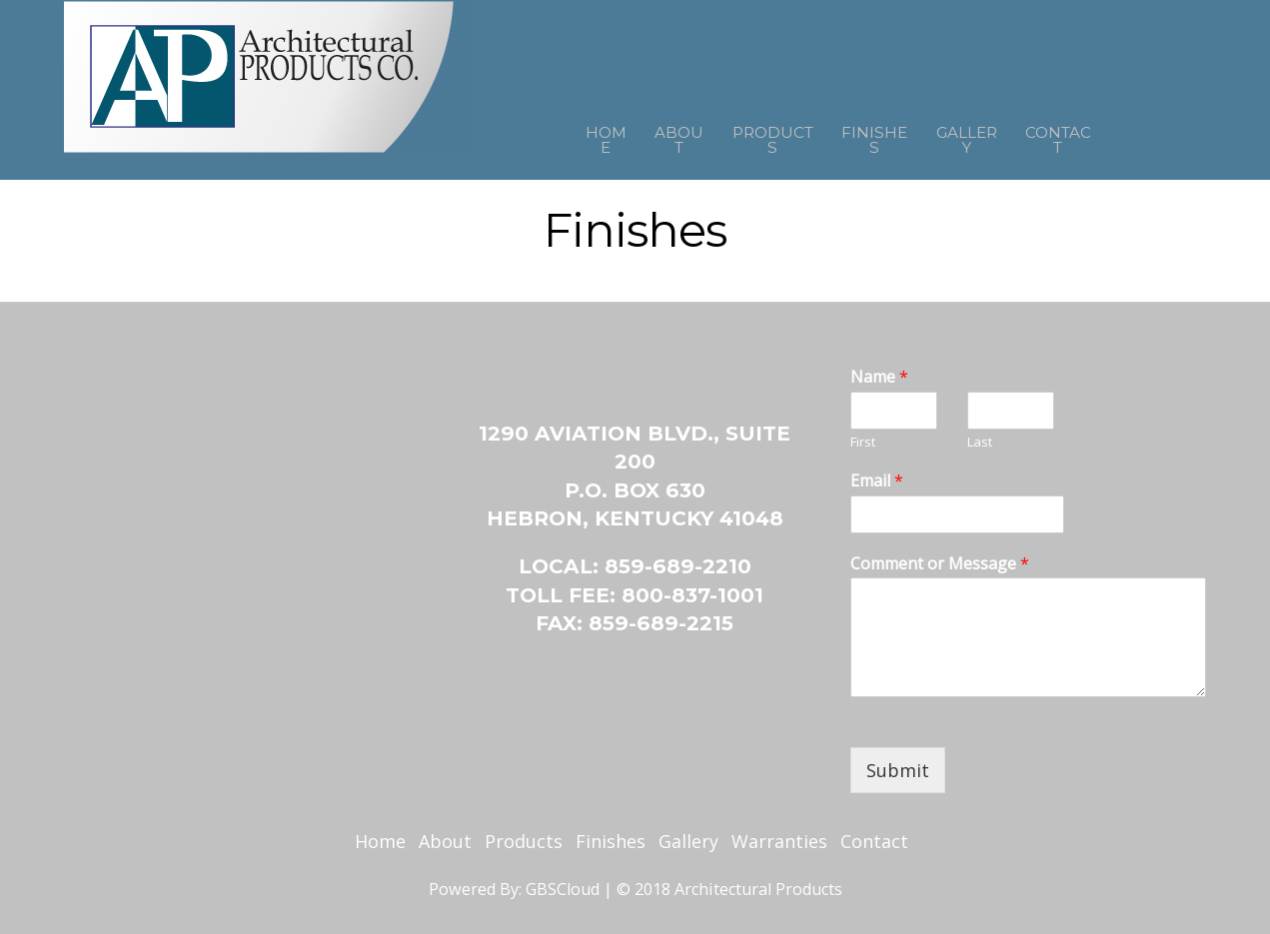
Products (756, 135)
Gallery (991, 135)
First (862, 442)
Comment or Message (939, 563)
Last (979, 442)
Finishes (879, 135)
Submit (897, 770)
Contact (1107, 135)
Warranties (779, 841)
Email (876, 480)
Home (550, 135)
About (641, 135)
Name (879, 377)
